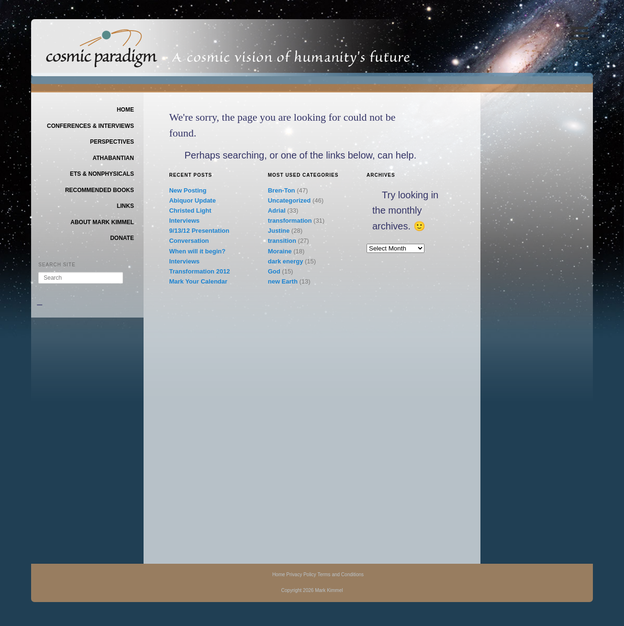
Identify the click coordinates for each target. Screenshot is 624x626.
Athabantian (113, 158)
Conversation (189, 240)
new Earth (283, 281)
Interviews (184, 220)
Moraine (280, 251)
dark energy (285, 261)
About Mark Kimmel (102, 222)
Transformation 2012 (199, 271)
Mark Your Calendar (198, 281)
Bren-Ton (281, 190)
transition (282, 240)
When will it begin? (197, 251)
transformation (290, 220)
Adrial (277, 210)
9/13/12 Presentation (199, 230)
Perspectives (112, 141)
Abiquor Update (192, 200)
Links (125, 206)
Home (125, 109)
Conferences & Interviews (90, 126)
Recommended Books (99, 190)
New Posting (187, 190)
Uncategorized (289, 200)
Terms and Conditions (340, 574)
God (274, 271)
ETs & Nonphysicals (102, 174)
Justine (279, 230)
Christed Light (190, 210)
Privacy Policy (301, 574)
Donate (122, 238)
